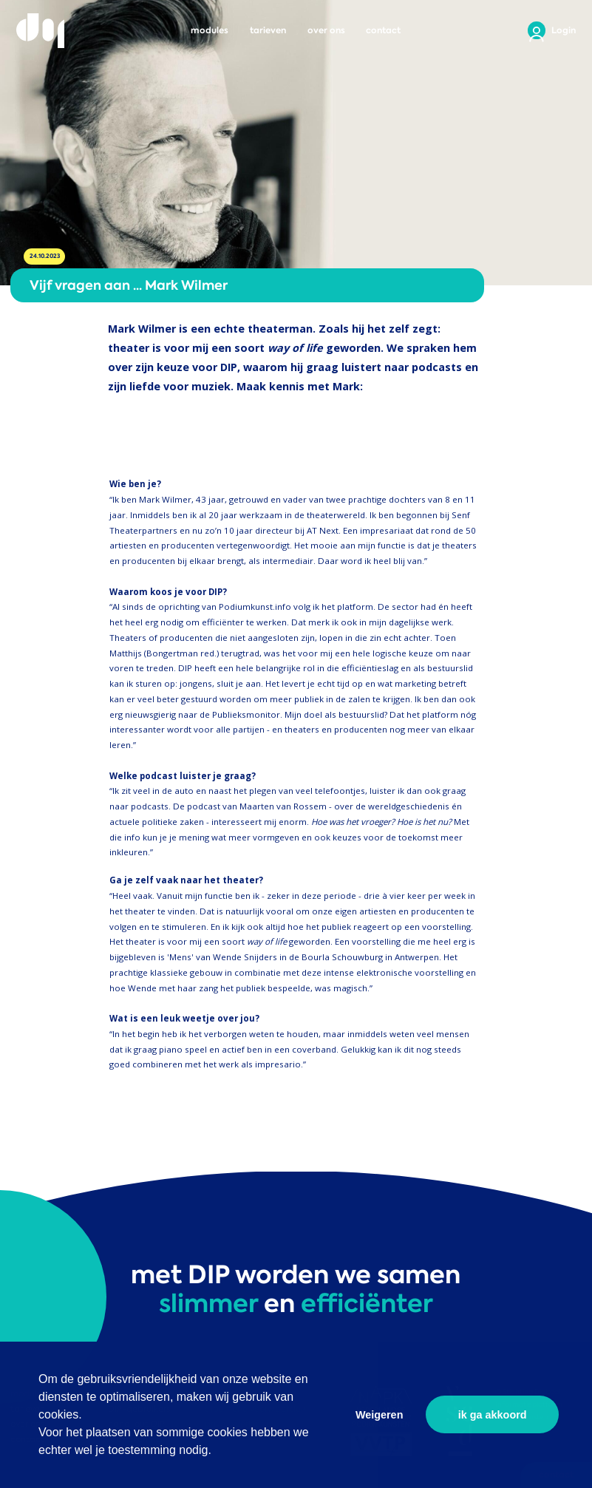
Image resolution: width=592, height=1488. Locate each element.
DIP (40, 30)
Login (563, 30)
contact (383, 30)
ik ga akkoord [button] (492, 1415)
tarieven (268, 30)
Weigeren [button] (379, 1415)
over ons (326, 30)
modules (209, 30)
